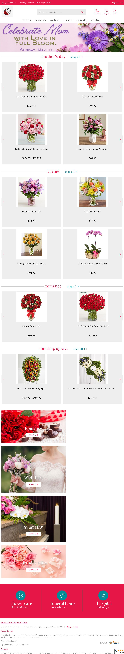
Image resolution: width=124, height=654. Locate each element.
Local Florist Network (102, 652)
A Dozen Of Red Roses (92, 96)
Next (121, 87)
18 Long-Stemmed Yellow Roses (31, 263)
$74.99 (92, 220)
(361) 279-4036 (10, 3)
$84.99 (92, 158)
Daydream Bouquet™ (31, 211)
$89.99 (92, 272)
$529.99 (31, 105)
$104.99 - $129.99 (31, 158)
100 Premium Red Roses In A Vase (31, 96)
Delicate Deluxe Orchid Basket (92, 263)
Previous (3, 87)
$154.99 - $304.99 (31, 397)
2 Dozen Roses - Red (31, 326)
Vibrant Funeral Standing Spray (32, 388)
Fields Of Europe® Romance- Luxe (31, 149)
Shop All (75, 57)
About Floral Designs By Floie (14, 537)
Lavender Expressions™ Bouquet (92, 149)
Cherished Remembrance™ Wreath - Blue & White (93, 388)
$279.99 (92, 397)
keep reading (72, 541)
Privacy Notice (88, 652)
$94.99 (92, 105)
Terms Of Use (75, 652)
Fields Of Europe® (92, 211)
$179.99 (32, 335)
